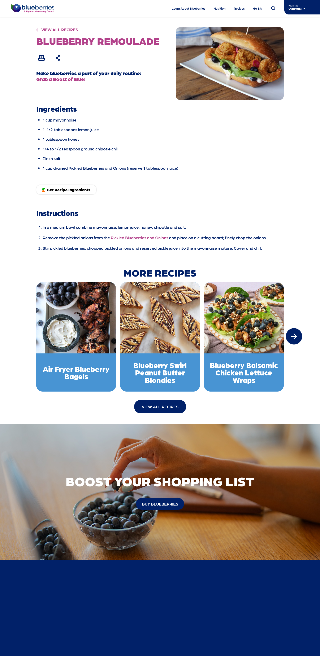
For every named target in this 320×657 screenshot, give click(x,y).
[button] (294, 336)
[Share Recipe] (58, 57)
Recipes (239, 8)
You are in (293, 5)
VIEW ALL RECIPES (59, 29)
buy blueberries (160, 504)
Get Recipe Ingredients (69, 189)
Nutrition (219, 8)
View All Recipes (160, 407)
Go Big (257, 8)
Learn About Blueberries (188, 8)
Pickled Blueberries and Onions (139, 237)
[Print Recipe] (41, 57)
